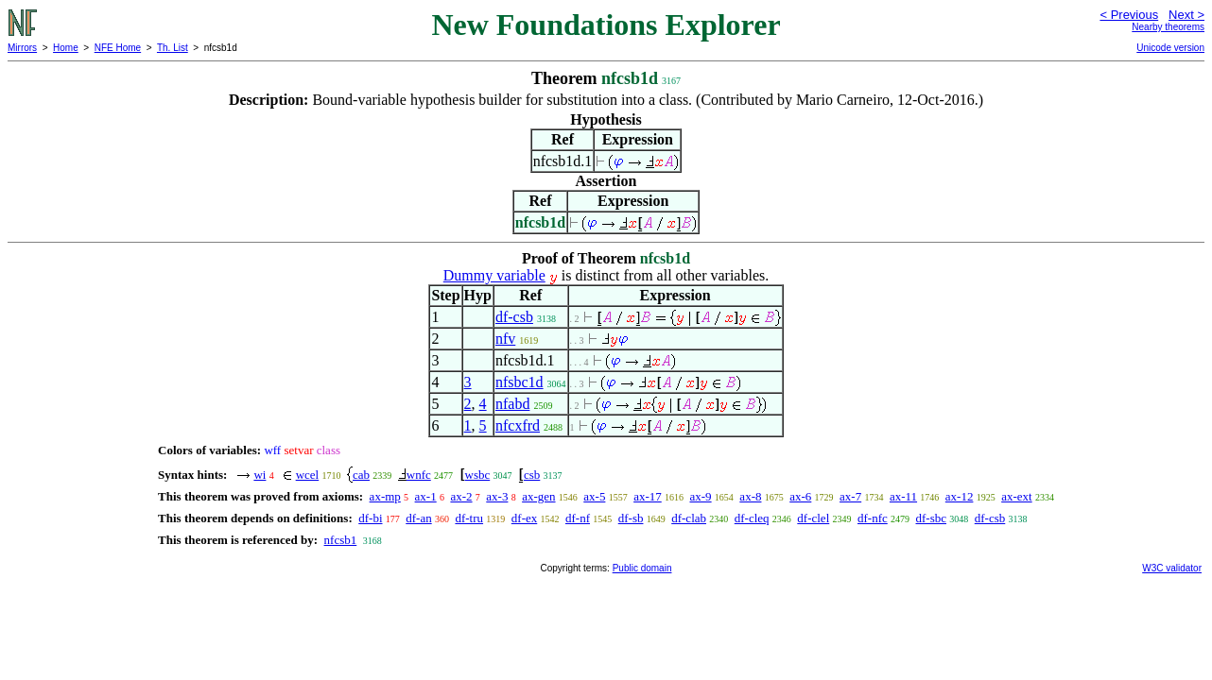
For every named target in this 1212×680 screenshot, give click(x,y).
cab (361, 475)
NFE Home (118, 47)
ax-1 (426, 496)
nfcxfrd (517, 425)
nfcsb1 (340, 540)
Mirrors (22, 47)
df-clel (813, 518)
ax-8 (750, 496)
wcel (308, 475)
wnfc (419, 475)
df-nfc (872, 518)
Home (65, 47)
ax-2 (461, 496)
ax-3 (497, 496)
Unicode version (1170, 47)
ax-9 (701, 496)
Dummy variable (494, 275)
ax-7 (850, 496)
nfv (505, 339)
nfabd (512, 404)
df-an (418, 518)
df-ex (524, 518)
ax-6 (800, 496)
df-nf (577, 518)
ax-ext (1016, 496)
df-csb (514, 317)
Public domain (642, 568)
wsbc (478, 475)
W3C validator (1172, 568)
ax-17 (647, 496)
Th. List (172, 47)
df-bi (370, 518)
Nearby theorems (1168, 27)
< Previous (1128, 15)
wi (259, 475)
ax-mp (385, 496)
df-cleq (752, 518)
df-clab (688, 518)
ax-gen (538, 496)
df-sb (631, 518)
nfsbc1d (519, 382)
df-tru (469, 518)
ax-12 (959, 496)
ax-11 (903, 496)
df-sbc (931, 518)
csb (532, 475)
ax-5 (594, 496)
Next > (1186, 15)
